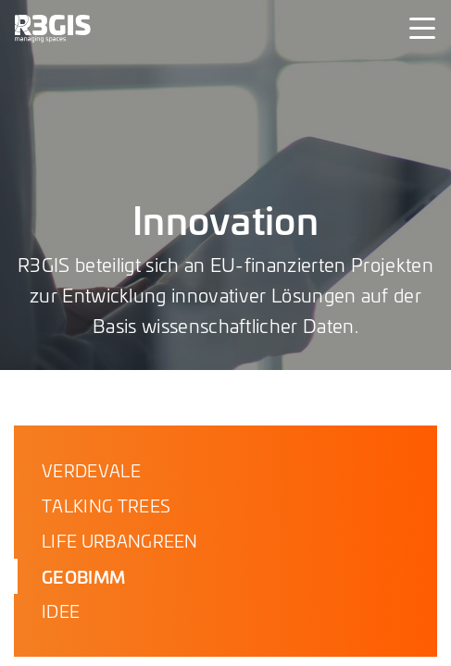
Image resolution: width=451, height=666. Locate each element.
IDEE (61, 611)
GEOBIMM (83, 576)
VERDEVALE (91, 470)
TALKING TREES (106, 505)
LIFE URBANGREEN (120, 540)
